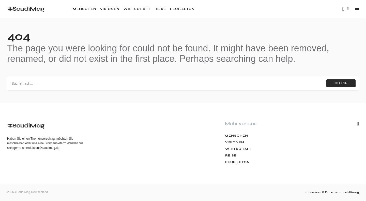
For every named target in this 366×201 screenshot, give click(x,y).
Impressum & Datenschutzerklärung (332, 192)
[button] (348, 9)
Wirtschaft (238, 149)
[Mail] (343, 8)
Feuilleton (237, 162)
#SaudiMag (25, 8)
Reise (230, 155)
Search (340, 83)
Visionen (234, 142)
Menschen (236, 135)
